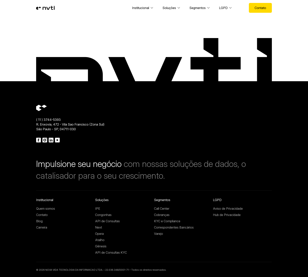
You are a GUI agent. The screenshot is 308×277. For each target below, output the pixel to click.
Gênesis (100, 246)
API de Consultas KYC (111, 252)
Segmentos (197, 8)
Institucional (140, 8)
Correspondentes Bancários (174, 227)
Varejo (158, 234)
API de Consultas (107, 221)
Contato (260, 8)
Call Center (161, 208)
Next (98, 227)
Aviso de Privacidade (228, 208)
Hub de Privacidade (227, 215)
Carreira (41, 227)
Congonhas (103, 215)
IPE (97, 208)
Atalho (99, 240)
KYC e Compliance (167, 221)
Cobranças (162, 215)
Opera (99, 234)
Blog (39, 221)
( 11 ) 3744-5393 (48, 120)
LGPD (223, 8)
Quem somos (45, 208)
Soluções (169, 8)
